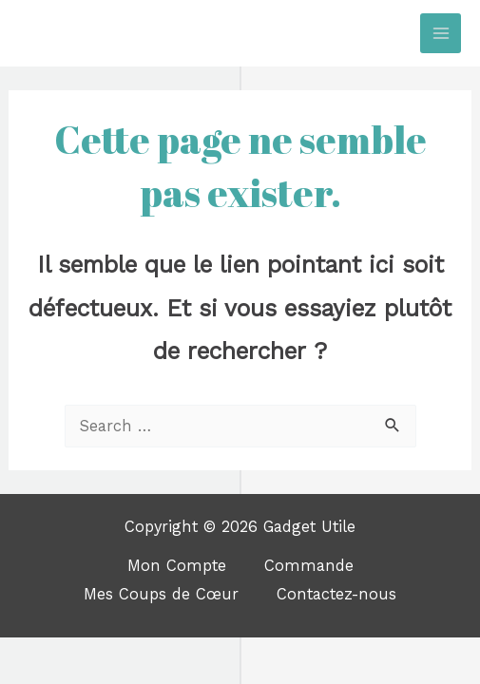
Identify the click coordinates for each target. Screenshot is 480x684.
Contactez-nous (336, 594)
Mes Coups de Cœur (161, 594)
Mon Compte (176, 566)
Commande (309, 566)
